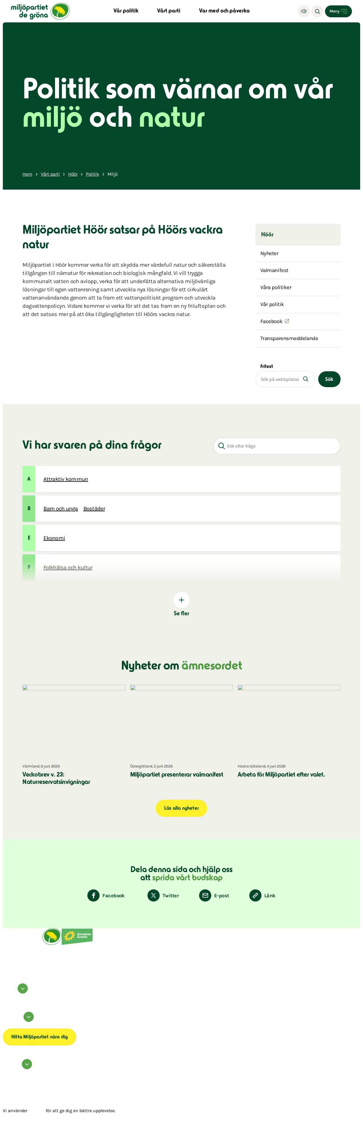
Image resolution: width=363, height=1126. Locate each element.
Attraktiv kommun (65, 479)
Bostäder (94, 508)
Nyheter (269, 253)
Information (19, 1021)
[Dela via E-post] (214, 895)
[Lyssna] (304, 11)
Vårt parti (168, 11)
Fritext (266, 366)
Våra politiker (276, 287)
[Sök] (317, 11)
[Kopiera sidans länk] (262, 895)
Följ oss (16, 992)
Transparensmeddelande (289, 338)
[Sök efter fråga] (277, 446)
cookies (37, 1110)
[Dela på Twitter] (163, 895)
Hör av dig (18, 1068)
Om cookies (7, 1024)
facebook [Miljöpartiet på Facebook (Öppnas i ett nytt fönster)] (6, 995)
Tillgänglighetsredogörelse (13, 1026)
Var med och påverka (224, 11)
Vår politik (125, 11)
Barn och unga (60, 508)
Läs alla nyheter (181, 808)
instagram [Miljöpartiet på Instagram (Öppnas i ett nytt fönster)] (7, 997)
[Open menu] (338, 11)
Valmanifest (274, 270)
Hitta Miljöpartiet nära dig (39, 1037)
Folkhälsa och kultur (67, 567)
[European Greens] (77, 944)
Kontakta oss (8, 1071)
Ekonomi (54, 538)
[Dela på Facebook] (106, 895)
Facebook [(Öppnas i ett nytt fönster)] (271, 321)
